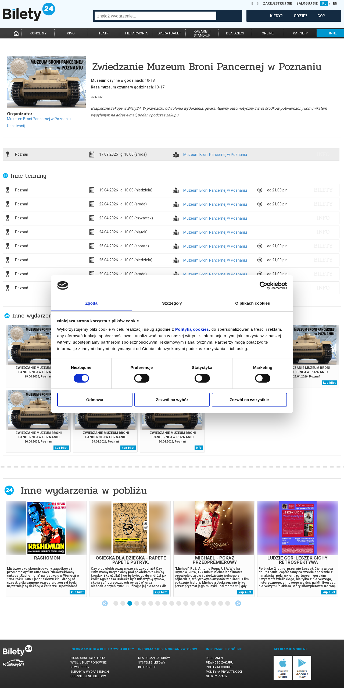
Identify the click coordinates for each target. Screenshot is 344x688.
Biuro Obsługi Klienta (87, 658)
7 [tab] (158, 603)
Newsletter (79, 667)
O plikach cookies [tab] (252, 303)
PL (324, 3)
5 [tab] (144, 603)
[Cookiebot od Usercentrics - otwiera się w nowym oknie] (263, 285)
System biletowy (151, 662)
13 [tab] (200, 603)
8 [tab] (165, 603)
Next (238, 603)
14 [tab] (207, 603)
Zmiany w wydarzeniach (89, 671)
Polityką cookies (192, 329)
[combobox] (155, 16)
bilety (323, 189)
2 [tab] (123, 603)
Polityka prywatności (224, 671)
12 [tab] (193, 603)
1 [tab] (116, 603)
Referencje (147, 667)
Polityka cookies (219, 667)
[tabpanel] (46, 549)
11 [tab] (186, 603)
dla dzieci (235, 33)
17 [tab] (228, 603)
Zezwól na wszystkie (249, 399)
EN (335, 3)
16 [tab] (221, 603)
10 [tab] (179, 603)
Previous (105, 603)
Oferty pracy (216, 676)
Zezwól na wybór (172, 399)
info (323, 154)
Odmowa (94, 399)
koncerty (38, 33)
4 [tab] (137, 603)
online (268, 33)
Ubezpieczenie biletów (88, 676)
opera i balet (169, 33)
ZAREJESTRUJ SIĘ (277, 3)
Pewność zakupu (219, 662)
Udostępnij (16, 126)
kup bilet (329, 382)
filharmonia (136, 33)
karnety (300, 33)
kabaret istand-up (202, 33)
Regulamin (214, 658)
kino (71, 33)
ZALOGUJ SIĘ (307, 3)
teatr (104, 33)
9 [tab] (172, 603)
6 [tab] (151, 603)
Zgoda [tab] (91, 303)
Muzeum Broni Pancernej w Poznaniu (39, 119)
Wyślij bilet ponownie (88, 662)
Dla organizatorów (154, 658)
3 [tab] (130, 603)
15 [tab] (214, 603)
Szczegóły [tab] (172, 303)
